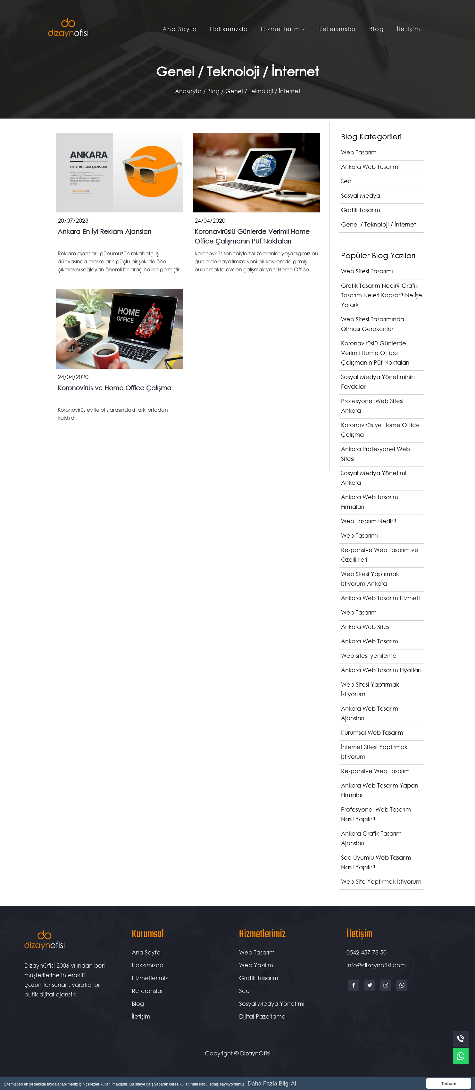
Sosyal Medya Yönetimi (271, 1003)
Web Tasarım (257, 952)
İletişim (409, 28)
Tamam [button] (448, 1083)
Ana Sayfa (179, 28)
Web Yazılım (256, 965)
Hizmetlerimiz (283, 28)
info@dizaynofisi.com (376, 965)
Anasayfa (188, 91)
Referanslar (337, 28)
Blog (376, 28)
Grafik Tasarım (258, 977)
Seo (244, 990)
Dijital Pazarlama (262, 1016)
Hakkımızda (229, 28)
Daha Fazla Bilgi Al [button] (272, 1083)
